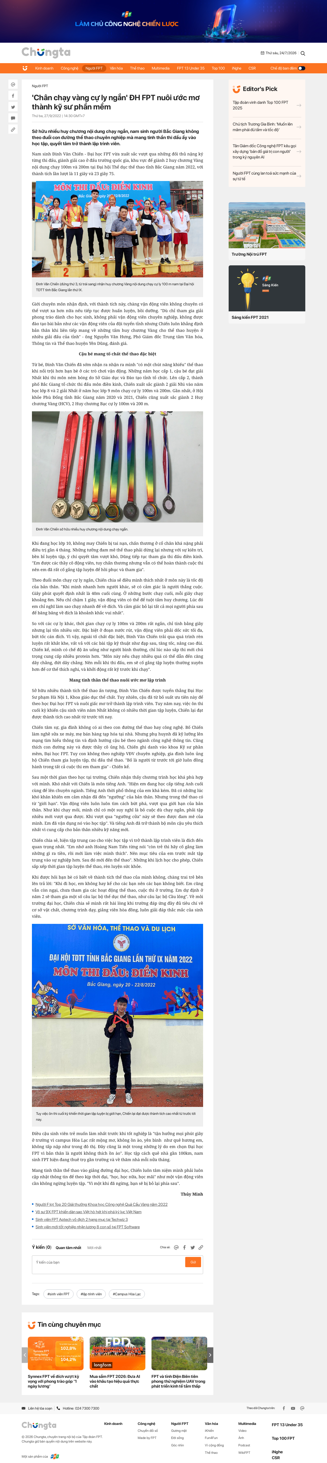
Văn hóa (117, 68)
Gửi (193, 1262)
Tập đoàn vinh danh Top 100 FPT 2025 (267, 105)
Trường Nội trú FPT (249, 254)
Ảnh (241, 1432)
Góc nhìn (177, 1440)
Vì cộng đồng (214, 1440)
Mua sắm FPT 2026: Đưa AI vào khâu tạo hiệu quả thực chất (115, 1376)
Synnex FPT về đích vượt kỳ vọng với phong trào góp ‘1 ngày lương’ (53, 1376)
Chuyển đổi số (148, 1425)
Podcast (244, 1440)
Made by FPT (147, 1432)
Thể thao (139, 68)
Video (242, 1425)
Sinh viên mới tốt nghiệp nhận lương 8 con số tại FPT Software (88, 1226)
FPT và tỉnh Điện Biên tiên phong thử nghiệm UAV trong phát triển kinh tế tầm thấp (178, 1376)
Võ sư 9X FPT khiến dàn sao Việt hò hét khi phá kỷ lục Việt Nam (89, 1211)
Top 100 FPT (283, 1432)
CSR (256, 68)
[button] (210, 1349)
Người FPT (95, 68)
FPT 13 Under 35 (193, 68)
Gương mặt (179, 1425)
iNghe (240, 68)
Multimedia (163, 68)
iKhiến (209, 1425)
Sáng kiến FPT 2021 (250, 317)
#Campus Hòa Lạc (127, 1289)
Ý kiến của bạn (117, 1262)
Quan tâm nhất (68, 1247)
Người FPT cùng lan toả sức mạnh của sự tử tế (267, 176)
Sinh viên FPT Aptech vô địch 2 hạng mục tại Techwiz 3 (82, 1219)
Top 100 (221, 68)
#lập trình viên (91, 1289)
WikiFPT (244, 1447)
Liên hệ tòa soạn (37, 1403)
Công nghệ (70, 68)
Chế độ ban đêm (288, 68)
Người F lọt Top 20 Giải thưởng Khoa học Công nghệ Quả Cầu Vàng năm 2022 (102, 1204)
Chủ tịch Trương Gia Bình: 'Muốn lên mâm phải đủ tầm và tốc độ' (267, 127)
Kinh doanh (45, 68)
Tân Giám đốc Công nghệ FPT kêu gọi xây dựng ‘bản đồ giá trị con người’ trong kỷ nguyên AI (267, 151)
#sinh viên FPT (58, 1289)
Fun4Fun (211, 1432)
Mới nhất (94, 1247)
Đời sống (177, 1432)
